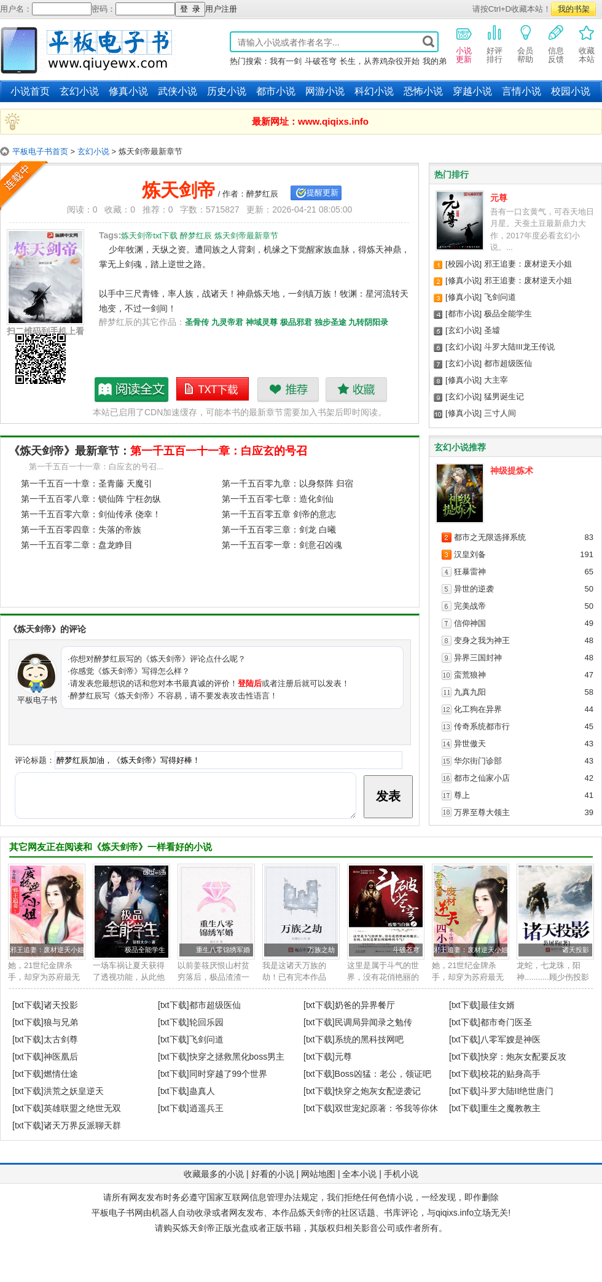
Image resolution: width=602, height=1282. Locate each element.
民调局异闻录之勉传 (373, 1022)
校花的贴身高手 (510, 1074)
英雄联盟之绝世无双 (82, 1108)
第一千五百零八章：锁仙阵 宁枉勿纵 (91, 499)
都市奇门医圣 (506, 1022)
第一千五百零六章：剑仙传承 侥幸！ (91, 514)
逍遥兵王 (206, 1108)
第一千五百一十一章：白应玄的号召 (218, 451)
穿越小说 (472, 91)
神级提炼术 (511, 470)
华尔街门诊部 (478, 760)
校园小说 (570, 91)
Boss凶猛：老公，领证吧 (383, 1074)
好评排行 (494, 43)
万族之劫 (321, 949)
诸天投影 (575, 949)
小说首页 (30, 91)
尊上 (462, 795)
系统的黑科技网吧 (369, 1039)
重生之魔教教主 (510, 1108)
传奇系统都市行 (482, 726)
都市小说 (275, 91)
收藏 (356, 389)
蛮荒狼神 (470, 674)
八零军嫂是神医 (510, 1039)
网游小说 (325, 91)
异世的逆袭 (474, 588)
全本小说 (359, 1174)
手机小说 (401, 1174)
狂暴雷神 (470, 571)
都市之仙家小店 (482, 778)
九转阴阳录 (368, 322)
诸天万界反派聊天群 (82, 1125)
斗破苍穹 (321, 61)
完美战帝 (470, 606)
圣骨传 (197, 322)
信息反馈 (556, 43)
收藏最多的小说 (214, 1174)
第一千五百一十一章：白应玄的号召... (96, 466)
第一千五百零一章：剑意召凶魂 (282, 545)
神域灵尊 (262, 322)
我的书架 (574, 9)
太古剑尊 (61, 1039)
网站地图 (318, 1174)
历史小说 (226, 91)
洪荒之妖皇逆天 (74, 1091)
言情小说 (521, 91)
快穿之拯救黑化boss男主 (237, 1056)
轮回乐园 (206, 1022)
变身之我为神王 (482, 640)
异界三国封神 (478, 657)
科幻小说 (374, 91)
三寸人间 (500, 413)
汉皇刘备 (470, 554)
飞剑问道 (500, 297)
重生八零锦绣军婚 (223, 949)
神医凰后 (61, 1056)
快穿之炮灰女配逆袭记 (378, 1091)
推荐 (288, 389)
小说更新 (464, 43)
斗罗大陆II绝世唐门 (517, 1091)
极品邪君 (296, 322)
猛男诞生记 (504, 396)
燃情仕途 (61, 1074)
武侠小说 (177, 91)
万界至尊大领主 (482, 812)
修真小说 (128, 91)
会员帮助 (525, 43)
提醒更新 (322, 192)
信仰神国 (470, 623)
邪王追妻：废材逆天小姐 (528, 263)
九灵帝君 (227, 322)
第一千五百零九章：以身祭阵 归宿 (287, 483)
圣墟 (492, 330)
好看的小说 (272, 1174)
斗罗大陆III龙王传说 (519, 346)
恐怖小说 (423, 91)
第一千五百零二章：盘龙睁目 (77, 545)
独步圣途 (330, 322)
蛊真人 (202, 1091)
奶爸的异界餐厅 (365, 1005)
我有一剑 (286, 61)
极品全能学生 (508, 313)
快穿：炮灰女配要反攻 (523, 1056)
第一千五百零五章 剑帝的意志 (279, 514)
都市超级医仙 (508, 363)
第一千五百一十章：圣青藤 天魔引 (86, 483)
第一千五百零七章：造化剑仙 (278, 499)
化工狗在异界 (478, 709)
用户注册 (221, 9)
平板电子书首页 (40, 151)
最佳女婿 (497, 1005)
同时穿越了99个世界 (228, 1074)
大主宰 (496, 380)
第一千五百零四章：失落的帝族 (81, 529)
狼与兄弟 (61, 1022)
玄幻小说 (79, 91)
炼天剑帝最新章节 (132, 389)
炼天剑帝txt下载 (213, 389)
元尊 (498, 198)
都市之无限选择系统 (490, 537)
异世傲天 (470, 743)
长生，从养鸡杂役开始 (380, 61)
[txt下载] (28, 1005)
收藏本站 (586, 43)
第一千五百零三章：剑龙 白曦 (279, 529)
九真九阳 (470, 692)
